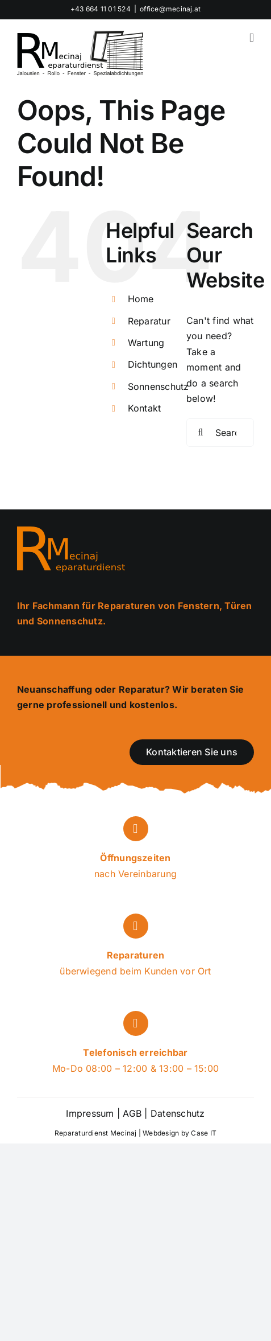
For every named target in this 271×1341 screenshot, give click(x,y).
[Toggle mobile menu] (251, 38)
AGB (132, 1113)
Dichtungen (152, 364)
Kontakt (144, 408)
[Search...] (220, 432)
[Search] (200, 432)
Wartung (146, 342)
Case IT (203, 1133)
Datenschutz (176, 1113)
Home (141, 299)
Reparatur (149, 321)
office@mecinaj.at (170, 9)
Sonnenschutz (158, 386)
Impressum (90, 1113)
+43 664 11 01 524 (100, 9)
